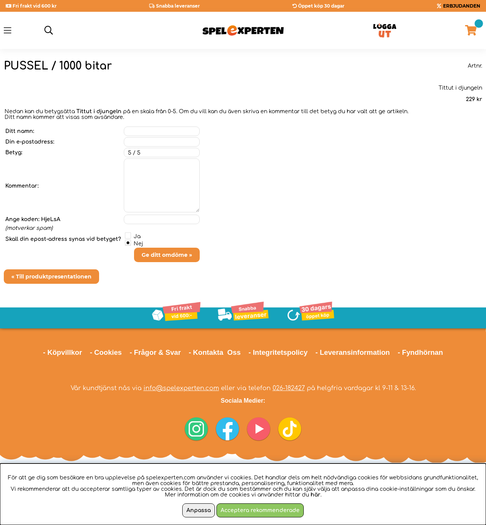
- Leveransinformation (353, 352)
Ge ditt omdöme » (167, 254)
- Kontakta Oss (215, 352)
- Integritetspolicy (278, 352)
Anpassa (198, 510)
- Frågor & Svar (155, 352)
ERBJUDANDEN (461, 6)
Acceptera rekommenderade (260, 510)
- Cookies (106, 352)
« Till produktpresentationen (51, 276)
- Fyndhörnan (420, 352)
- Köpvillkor (62, 352)
